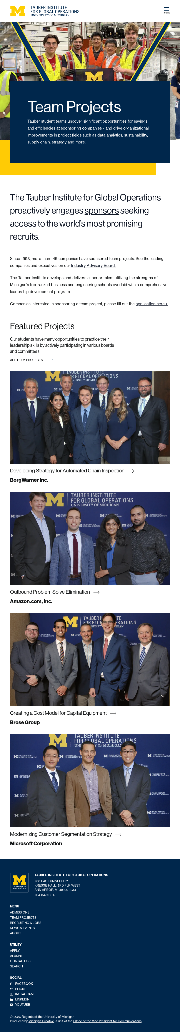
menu (167, 10)
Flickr (21, 989)
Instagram (24, 994)
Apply (15, 951)
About (15, 933)
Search (16, 966)
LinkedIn (22, 999)
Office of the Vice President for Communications (107, 1021)
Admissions (19, 912)
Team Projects (23, 918)
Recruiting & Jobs (25, 923)
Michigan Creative (41, 1021)
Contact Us (20, 961)
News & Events (22, 928)
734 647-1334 (45, 895)
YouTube (22, 1005)
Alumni (16, 956)
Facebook (24, 984)
